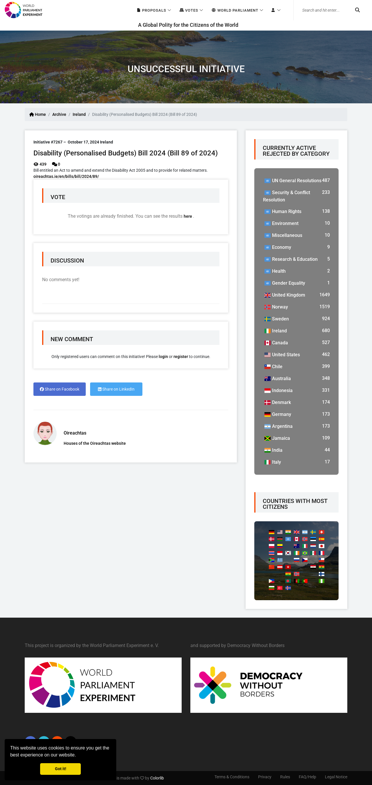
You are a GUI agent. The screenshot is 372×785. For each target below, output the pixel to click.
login (163, 356)
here (188, 216)
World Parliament (234, 10)
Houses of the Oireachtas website (95, 443)
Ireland (79, 114)
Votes (188, 10)
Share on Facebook (59, 389)
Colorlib (157, 778)
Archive (59, 114)
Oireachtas (75, 433)
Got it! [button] (60, 768)
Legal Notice (336, 777)
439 (39, 164)
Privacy (264, 777)
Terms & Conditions (231, 777)
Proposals (151, 10)
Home (37, 114)
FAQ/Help (307, 777)
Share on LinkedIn (116, 389)
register (181, 356)
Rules (285, 777)
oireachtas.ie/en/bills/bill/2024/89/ (66, 176)
